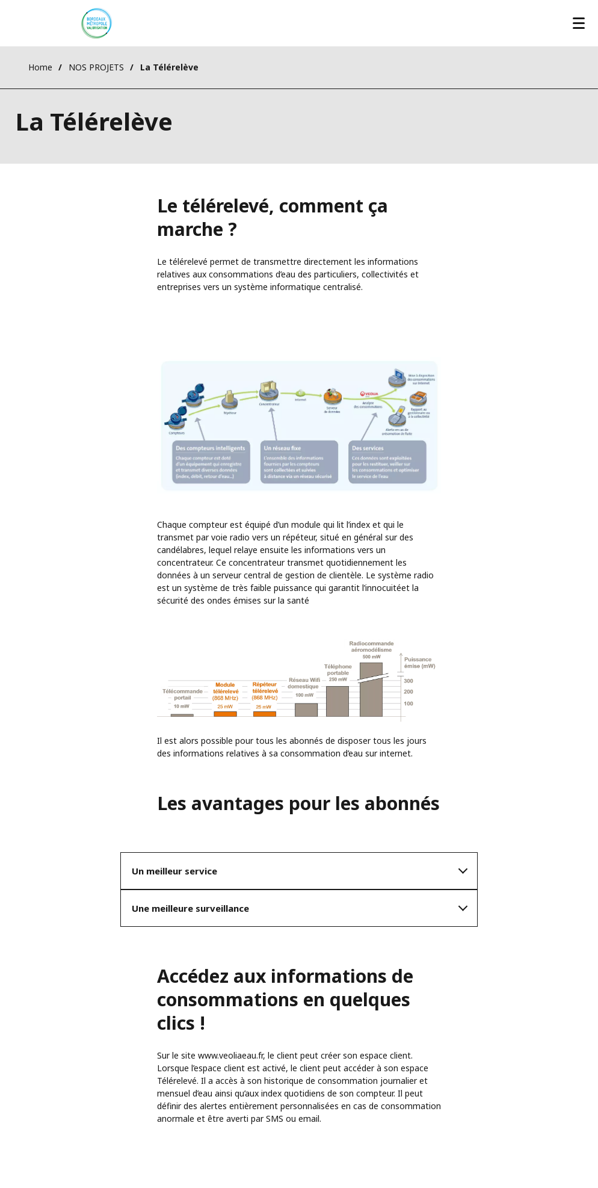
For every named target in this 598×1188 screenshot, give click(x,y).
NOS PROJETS (96, 67)
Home (40, 67)
